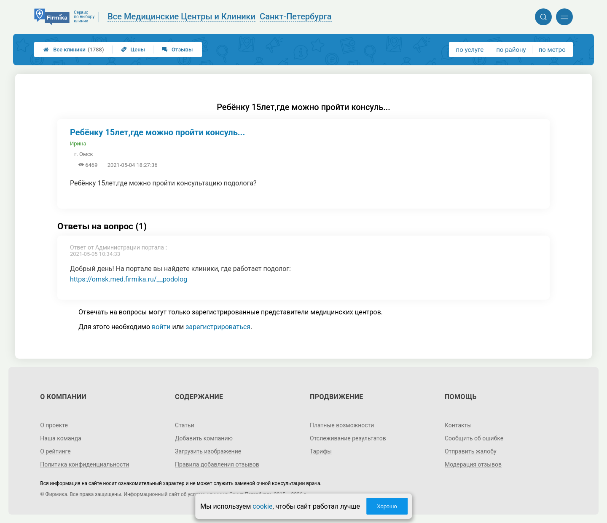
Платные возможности (342, 425)
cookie (262, 506)
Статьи (184, 425)
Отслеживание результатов (348, 438)
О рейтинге (55, 451)
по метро (552, 50)
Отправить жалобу (471, 451)
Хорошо (387, 506)
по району (511, 50)
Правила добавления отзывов (217, 464)
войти (161, 327)
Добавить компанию (204, 438)
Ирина (78, 143)
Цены (133, 49)
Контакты (458, 425)
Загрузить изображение (208, 451)
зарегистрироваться (217, 327)
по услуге (470, 50)
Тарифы (321, 451)
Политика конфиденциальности (84, 464)
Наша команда (60, 438)
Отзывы (177, 49)
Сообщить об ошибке (474, 438)
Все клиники (73, 49)
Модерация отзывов (473, 464)
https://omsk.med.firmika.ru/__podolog (128, 279)
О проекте (54, 425)
